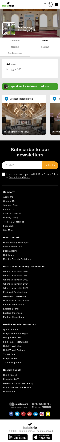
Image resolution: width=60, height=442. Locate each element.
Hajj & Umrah (10, 375)
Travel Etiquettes (12, 362)
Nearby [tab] (15, 46)
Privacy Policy (51, 174)
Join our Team (10, 205)
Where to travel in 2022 (15, 275)
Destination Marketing (15, 296)
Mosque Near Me (12, 337)
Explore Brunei (11, 309)
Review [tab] (45, 46)
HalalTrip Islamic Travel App (18, 383)
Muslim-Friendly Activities (17, 259)
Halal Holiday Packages (16, 242)
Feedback (8, 226)
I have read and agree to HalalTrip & (32, 176)
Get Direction (15, 53)
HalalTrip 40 (9, 391)
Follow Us (8, 209)
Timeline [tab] (15, 40)
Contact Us (9, 201)
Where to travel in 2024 (15, 284)
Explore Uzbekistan (13, 304)
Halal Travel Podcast (14, 350)
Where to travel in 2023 (15, 280)
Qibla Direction (11, 329)
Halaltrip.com (25, 431)
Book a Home (10, 251)
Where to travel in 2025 (15, 288)
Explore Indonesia (13, 313)
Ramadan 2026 (11, 379)
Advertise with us (12, 213)
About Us (8, 197)
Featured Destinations (15, 292)
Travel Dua (9, 354)
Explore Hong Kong (13, 317)
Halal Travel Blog (12, 346)
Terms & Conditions (19, 177)
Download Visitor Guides (16, 300)
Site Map (8, 230)
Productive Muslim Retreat (17, 387)
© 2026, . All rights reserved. (31, 431)
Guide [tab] (45, 40)
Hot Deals (8, 255)
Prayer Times (10, 358)
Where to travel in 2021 (15, 271)
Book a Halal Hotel (13, 247)
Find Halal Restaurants (15, 342)
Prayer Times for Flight (15, 333)
